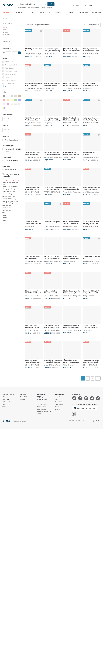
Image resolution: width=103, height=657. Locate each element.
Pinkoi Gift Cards (7, 402)
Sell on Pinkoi (74, 5)
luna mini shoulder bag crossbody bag (10, 202)
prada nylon (6, 208)
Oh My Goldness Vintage (33, 53)
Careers (57, 407)
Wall (3, 404)
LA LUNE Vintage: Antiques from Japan (37, 88)
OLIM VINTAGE (49, 88)
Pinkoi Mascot (59, 404)
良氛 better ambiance (34, 7)
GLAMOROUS (87, 88)
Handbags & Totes (8, 191)
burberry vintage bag (9, 186)
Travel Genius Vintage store (72, 88)
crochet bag (6, 205)
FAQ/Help (40, 397)
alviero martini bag (8, 196)
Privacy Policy (41, 407)
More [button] (4, 86)
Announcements (42, 402)
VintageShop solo (49, 53)
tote (3, 213)
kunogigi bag (6, 210)
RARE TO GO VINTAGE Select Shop (56, 192)
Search (51, 4)
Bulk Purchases (42, 399)
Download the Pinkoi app (84, 408)
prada (4, 220)
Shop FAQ (23, 399)
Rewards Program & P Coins (44, 412)
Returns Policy (41, 409)
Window (5, 32)
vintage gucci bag (8, 189)
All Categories (6, 19)
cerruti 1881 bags (47, 7)
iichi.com (57, 409)
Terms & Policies (42, 404)
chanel (4, 218)
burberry (5, 215)
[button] (19, 52)
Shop (4, 30)
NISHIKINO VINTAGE (70, 53)
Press (56, 399)
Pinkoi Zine (6, 35)
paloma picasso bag (9, 199)
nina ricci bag (7, 194)
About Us (57, 397)
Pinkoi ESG (58, 402)
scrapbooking (22, 7)
